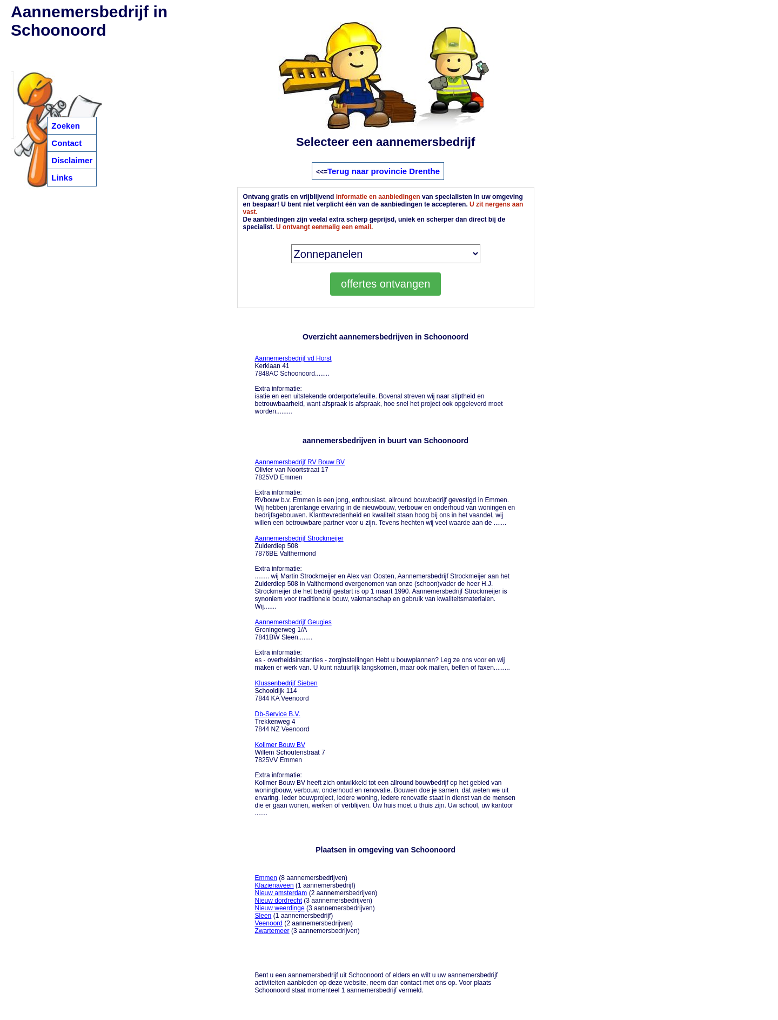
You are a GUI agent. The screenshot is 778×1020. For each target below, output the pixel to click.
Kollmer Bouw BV (280, 745)
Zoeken (65, 125)
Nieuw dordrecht (278, 900)
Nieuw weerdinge (280, 908)
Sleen (263, 915)
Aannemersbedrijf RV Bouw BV (300, 462)
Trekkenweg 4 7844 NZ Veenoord (282, 721)
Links (61, 177)
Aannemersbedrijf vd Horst (293, 358)
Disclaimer (71, 160)
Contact (66, 143)
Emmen (266, 878)
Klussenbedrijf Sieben (286, 683)
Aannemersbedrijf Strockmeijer (299, 538)
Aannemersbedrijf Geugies (293, 622)
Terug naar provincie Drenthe (383, 171)
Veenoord (269, 923)
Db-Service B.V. (277, 714)
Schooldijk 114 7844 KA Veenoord (286, 690)
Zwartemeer (272, 931)
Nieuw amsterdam (281, 893)
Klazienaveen (274, 885)
